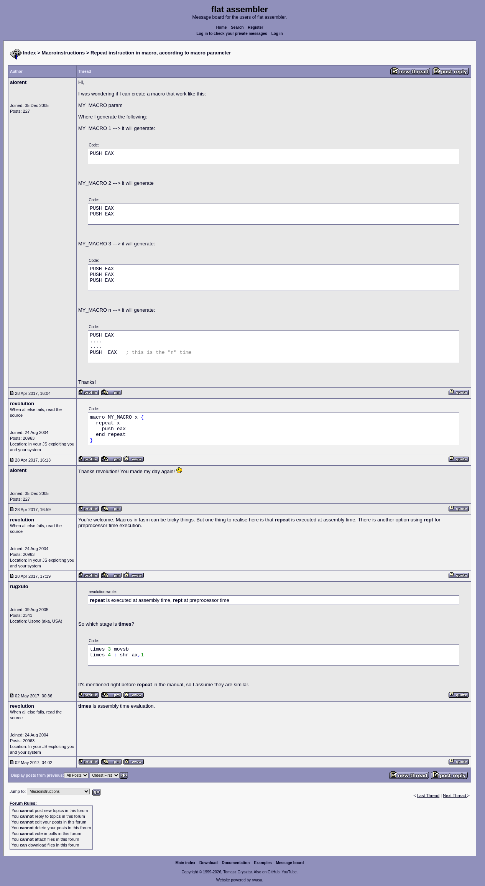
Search (237, 27)
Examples (263, 863)
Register (255, 27)
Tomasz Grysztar (237, 872)
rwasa (257, 880)
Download (208, 863)
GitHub (273, 872)
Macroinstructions (63, 53)
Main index (186, 863)
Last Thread (428, 795)
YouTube (288, 872)
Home (221, 27)
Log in (277, 33)
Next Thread (455, 795)
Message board (290, 863)
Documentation (236, 863)
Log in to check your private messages (231, 33)
